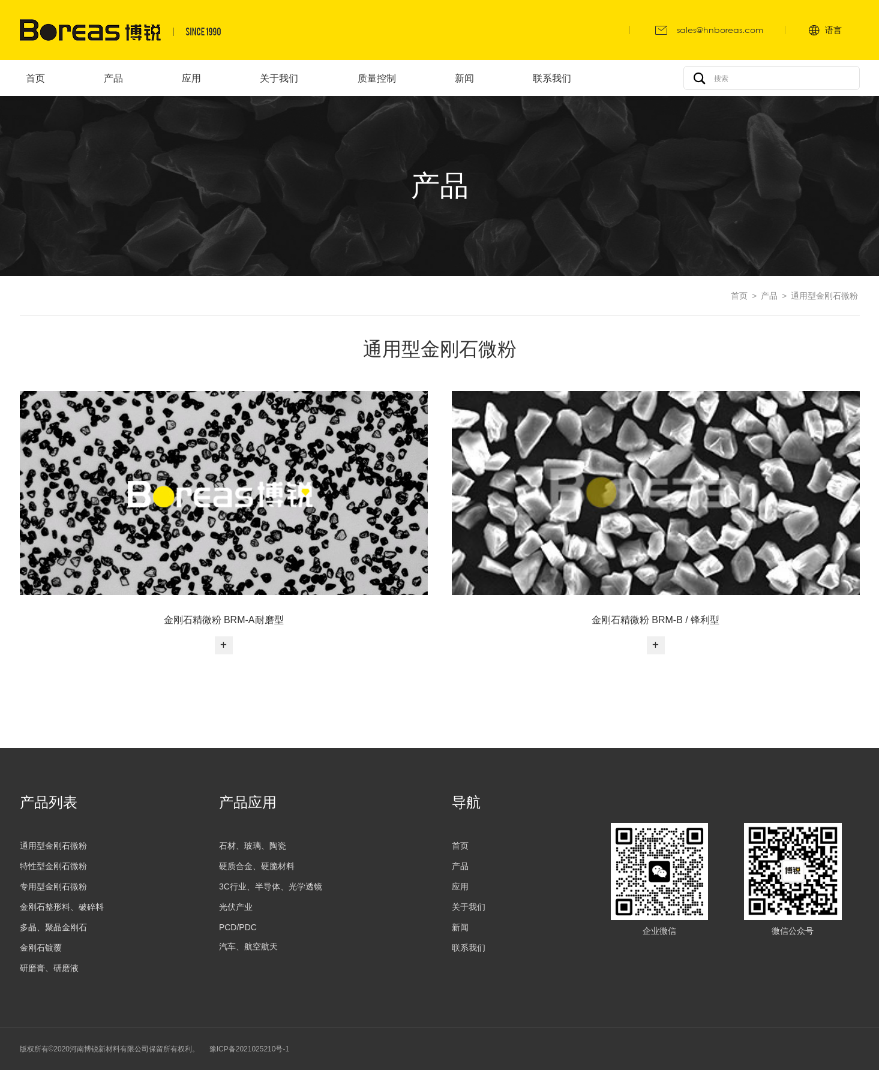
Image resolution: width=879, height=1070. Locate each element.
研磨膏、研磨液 (49, 968)
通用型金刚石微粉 (824, 295)
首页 (739, 295)
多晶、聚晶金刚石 (53, 927)
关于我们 (468, 907)
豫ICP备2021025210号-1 (249, 1049)
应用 (460, 886)
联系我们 (468, 947)
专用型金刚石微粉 (53, 886)
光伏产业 (236, 907)
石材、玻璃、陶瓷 (252, 845)
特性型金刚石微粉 (53, 866)
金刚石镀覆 (41, 947)
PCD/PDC (238, 927)
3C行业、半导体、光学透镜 (270, 886)
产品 (769, 295)
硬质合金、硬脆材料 (257, 866)
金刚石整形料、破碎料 (62, 907)
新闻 (460, 927)
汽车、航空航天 (248, 946)
